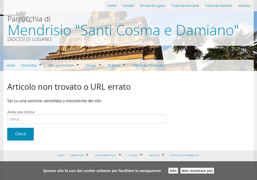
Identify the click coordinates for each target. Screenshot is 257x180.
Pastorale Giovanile (185, 6)
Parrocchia (29, 65)
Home (112, 6)
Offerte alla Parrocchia (148, 65)
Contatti (128, 6)
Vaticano (244, 6)
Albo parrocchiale (61, 65)
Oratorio (114, 65)
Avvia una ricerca (21, 112)
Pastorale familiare (218, 6)
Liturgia (91, 65)
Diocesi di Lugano (152, 6)
